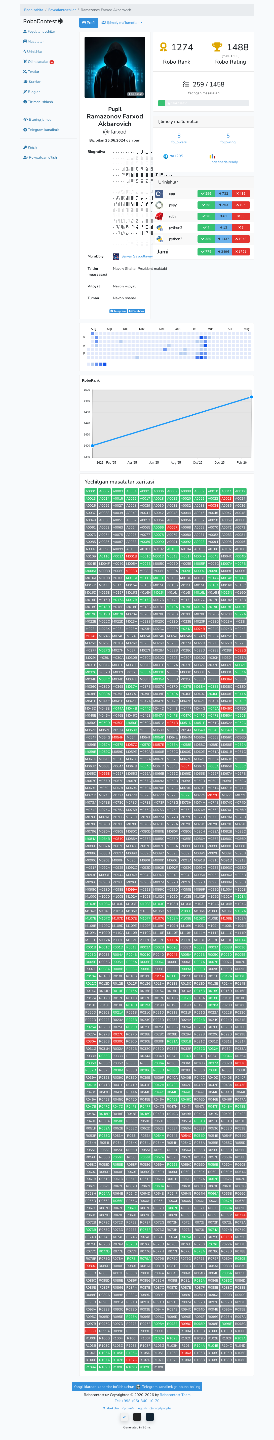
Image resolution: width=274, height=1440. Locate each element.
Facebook (136, 311)
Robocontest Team (175, 1394)
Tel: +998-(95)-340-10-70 (137, 1400)
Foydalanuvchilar (62, 9)
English (141, 1408)
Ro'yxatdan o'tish (40, 157)
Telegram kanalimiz (41, 129)
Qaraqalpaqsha (160, 1408)
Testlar (31, 71)
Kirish (30, 147)
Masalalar (33, 41)
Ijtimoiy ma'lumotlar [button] (120, 22)
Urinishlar (33, 51)
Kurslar (32, 81)
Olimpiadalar (38, 61)
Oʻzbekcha (111, 1408)
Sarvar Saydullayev (137, 256)
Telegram (118, 311)
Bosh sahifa (33, 9)
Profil (88, 22)
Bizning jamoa (37, 119)
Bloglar (31, 91)
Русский (128, 1408)
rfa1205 (176, 155)
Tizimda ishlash (38, 101)
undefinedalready (224, 161)
